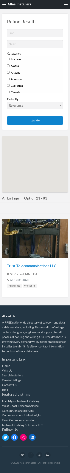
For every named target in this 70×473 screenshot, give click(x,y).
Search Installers (12, 375)
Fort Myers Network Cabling (20, 401)
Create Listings (11, 380)
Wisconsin (29, 285)
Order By (35, 103)
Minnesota (14, 285)
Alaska (13, 65)
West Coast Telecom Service (20, 405)
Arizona (13, 72)
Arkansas (14, 79)
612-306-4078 (19, 280)
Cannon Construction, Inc (18, 410)
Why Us (7, 370)
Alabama (14, 59)
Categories (14, 53)
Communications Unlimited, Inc (22, 415)
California (15, 85)
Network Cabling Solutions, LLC (22, 425)
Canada (13, 92)
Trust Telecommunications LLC (31, 266)
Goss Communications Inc (18, 420)
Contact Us (9, 385)
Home (6, 365)
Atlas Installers (19, 4)
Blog (5, 389)
